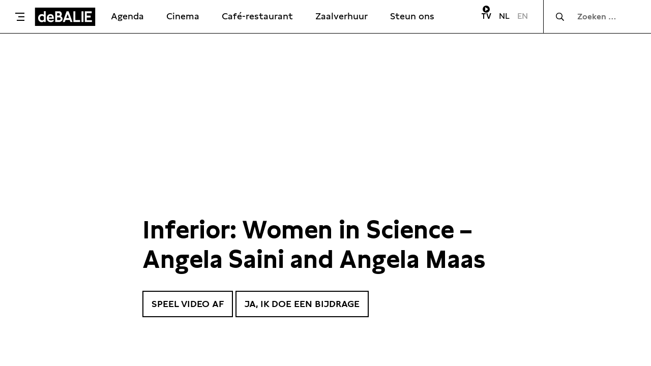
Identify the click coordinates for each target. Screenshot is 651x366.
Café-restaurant (257, 16)
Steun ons (412, 16)
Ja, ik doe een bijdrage (302, 303)
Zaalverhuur (341, 16)
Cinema (182, 16)
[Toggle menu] (19, 17)
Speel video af (188, 303)
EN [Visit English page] (522, 16)
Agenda (127, 16)
